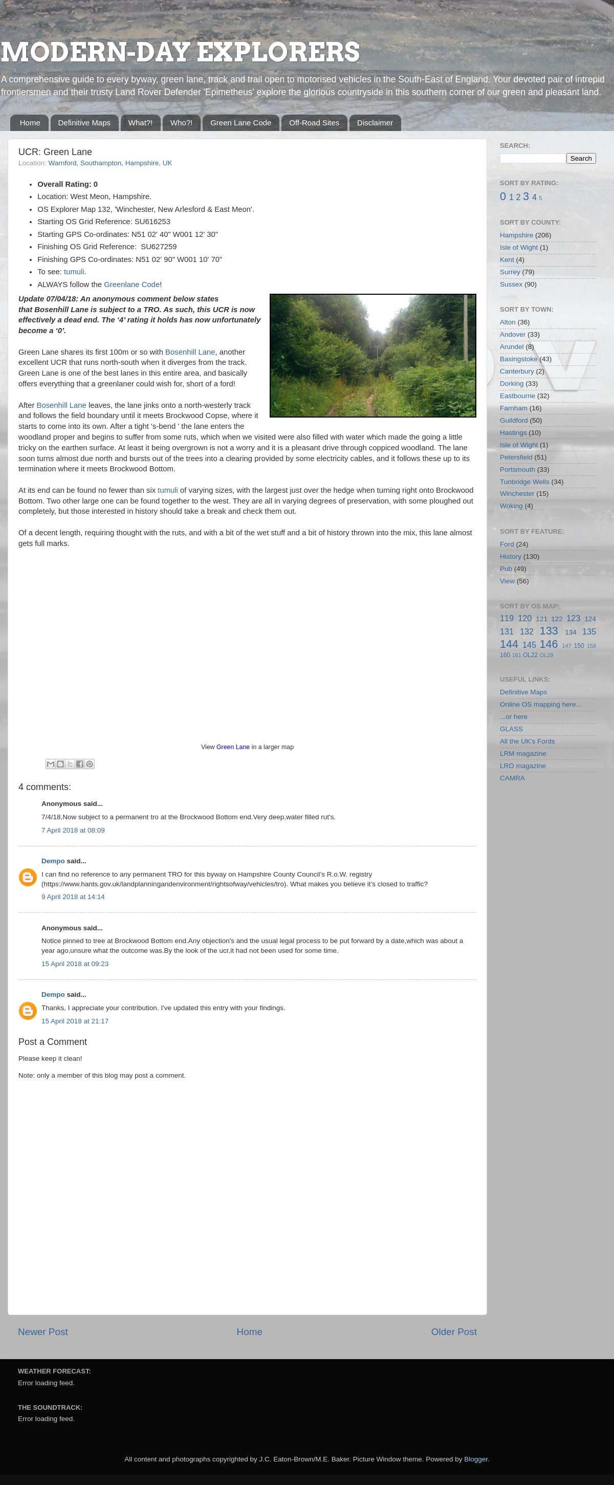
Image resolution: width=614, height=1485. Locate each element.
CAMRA (512, 778)
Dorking (512, 383)
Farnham (514, 408)
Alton (508, 322)
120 (525, 618)
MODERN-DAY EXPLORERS (180, 52)
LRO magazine (523, 766)
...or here (514, 716)
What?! (140, 122)
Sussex (511, 284)
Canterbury (517, 371)
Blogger (476, 1459)
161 (516, 655)
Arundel (512, 347)
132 (527, 631)
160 (505, 655)
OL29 (546, 655)
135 (589, 631)
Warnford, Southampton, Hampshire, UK (110, 163)
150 (579, 645)
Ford (507, 544)
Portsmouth (517, 469)
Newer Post (43, 1331)
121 (541, 619)
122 (557, 619)
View (507, 581)
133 (549, 630)
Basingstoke (519, 359)
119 (507, 618)
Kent (507, 260)
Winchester (517, 493)
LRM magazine (523, 753)
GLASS (511, 729)
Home (30, 122)
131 (507, 631)
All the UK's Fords (527, 741)
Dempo (53, 861)
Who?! (181, 122)
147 (566, 646)
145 (529, 644)
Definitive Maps (84, 122)
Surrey (510, 272)
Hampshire (516, 235)
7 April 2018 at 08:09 (73, 830)
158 (591, 646)
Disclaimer (375, 122)
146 (548, 644)
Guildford (514, 420)
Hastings (513, 432)
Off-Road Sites (314, 122)
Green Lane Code (240, 122)
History (510, 556)
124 (590, 619)
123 (573, 618)
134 (571, 632)
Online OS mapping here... (541, 704)
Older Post (454, 1331)
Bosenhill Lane (190, 352)
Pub (506, 569)
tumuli (74, 272)
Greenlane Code (132, 284)
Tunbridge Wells (525, 482)
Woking (511, 506)
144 (509, 644)
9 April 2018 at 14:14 (73, 897)
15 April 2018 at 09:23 (74, 964)
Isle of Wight (519, 247)
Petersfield (516, 457)
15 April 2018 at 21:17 (74, 1021)
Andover (512, 334)
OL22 (530, 655)
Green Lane (233, 747)
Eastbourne (517, 396)
